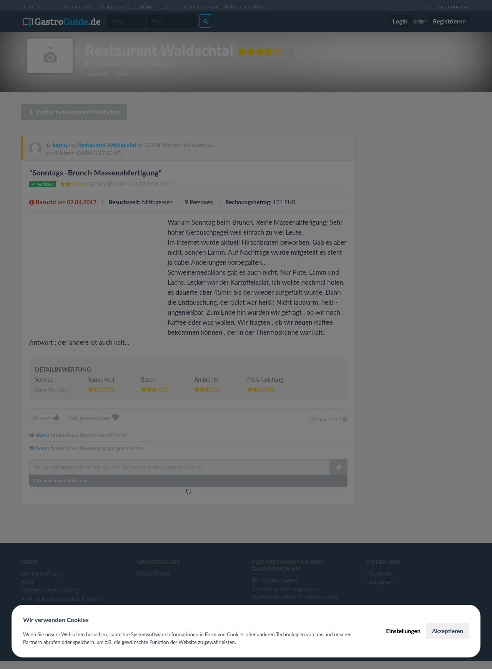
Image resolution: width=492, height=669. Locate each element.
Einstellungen (403, 630)
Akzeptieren (447, 630)
